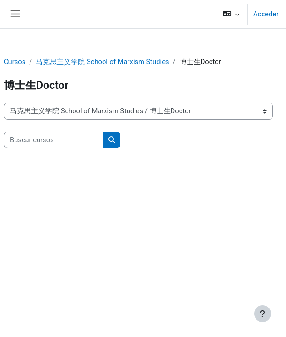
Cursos (14, 62)
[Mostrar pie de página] (262, 313)
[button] (231, 14)
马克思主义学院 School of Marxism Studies (102, 62)
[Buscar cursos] (54, 140)
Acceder (265, 14)
